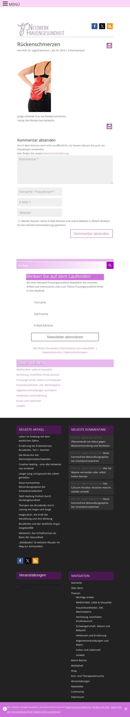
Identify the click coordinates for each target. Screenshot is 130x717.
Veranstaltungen (80, 681)
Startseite (76, 582)
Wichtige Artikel (85, 597)
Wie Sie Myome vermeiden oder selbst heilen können (91, 472)
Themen (75, 593)
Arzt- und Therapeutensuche (87, 676)
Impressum (77, 697)
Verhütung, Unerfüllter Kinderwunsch (37, 374)
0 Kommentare (76, 50)
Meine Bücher (79, 660)
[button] (95, 26)
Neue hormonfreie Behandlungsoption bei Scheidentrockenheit (32, 487)
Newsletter (77, 686)
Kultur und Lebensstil (28, 400)
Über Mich (77, 588)
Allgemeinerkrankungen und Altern (36, 390)
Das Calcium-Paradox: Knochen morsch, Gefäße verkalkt (91, 487)
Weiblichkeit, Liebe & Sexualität (34, 369)
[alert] (38, 586)
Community (77, 691)
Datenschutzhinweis (76, 352)
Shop (74, 670)
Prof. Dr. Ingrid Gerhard (35, 50)
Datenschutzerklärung (56, 153)
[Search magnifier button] (110, 265)
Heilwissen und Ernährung (31, 395)
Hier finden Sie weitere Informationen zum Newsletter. (64, 348)
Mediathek (77, 665)
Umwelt (20, 405)
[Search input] (61, 265)
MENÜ (14, 4)
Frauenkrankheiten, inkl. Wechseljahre (38, 385)
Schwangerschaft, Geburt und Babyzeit (38, 380)
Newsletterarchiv (52, 352)
